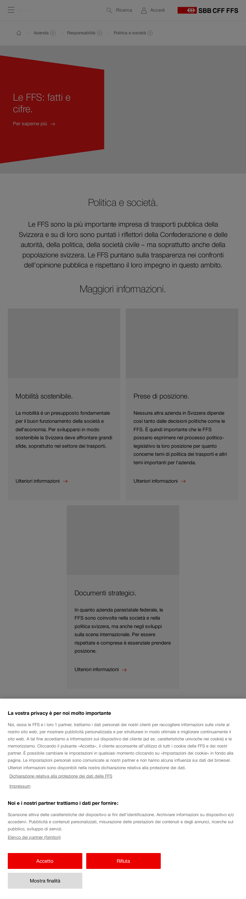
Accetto (44, 866)
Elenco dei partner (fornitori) (34, 843)
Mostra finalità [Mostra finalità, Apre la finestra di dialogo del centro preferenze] (45, 886)
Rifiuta (123, 866)
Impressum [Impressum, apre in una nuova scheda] (19, 791)
